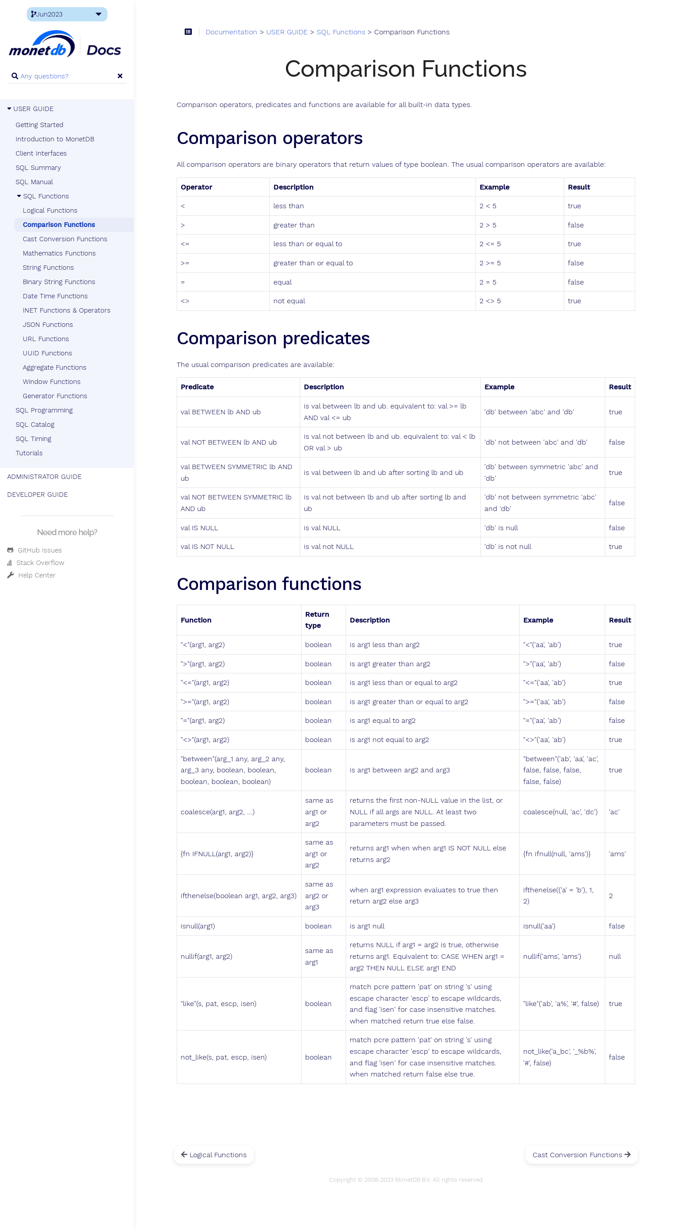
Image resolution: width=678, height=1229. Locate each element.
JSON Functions (48, 325)
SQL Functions (42, 196)
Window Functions (52, 382)
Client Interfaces (41, 153)
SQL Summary (38, 168)
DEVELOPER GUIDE (37, 495)
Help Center (31, 575)
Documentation (231, 32)
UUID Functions (47, 353)
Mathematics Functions (59, 253)
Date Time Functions (55, 296)
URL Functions (46, 339)
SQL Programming (44, 410)
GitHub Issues (34, 550)
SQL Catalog (35, 425)
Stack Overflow (35, 563)
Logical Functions (50, 210)
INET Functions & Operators (67, 310)
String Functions (48, 268)
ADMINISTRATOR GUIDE (44, 477)
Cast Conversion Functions (65, 239)
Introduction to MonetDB (55, 139)
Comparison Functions (59, 225)
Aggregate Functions (55, 367)
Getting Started (39, 125)
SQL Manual (34, 182)
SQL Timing (33, 439)
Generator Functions (55, 396)
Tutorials (29, 453)
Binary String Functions (59, 282)
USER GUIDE (30, 109)
